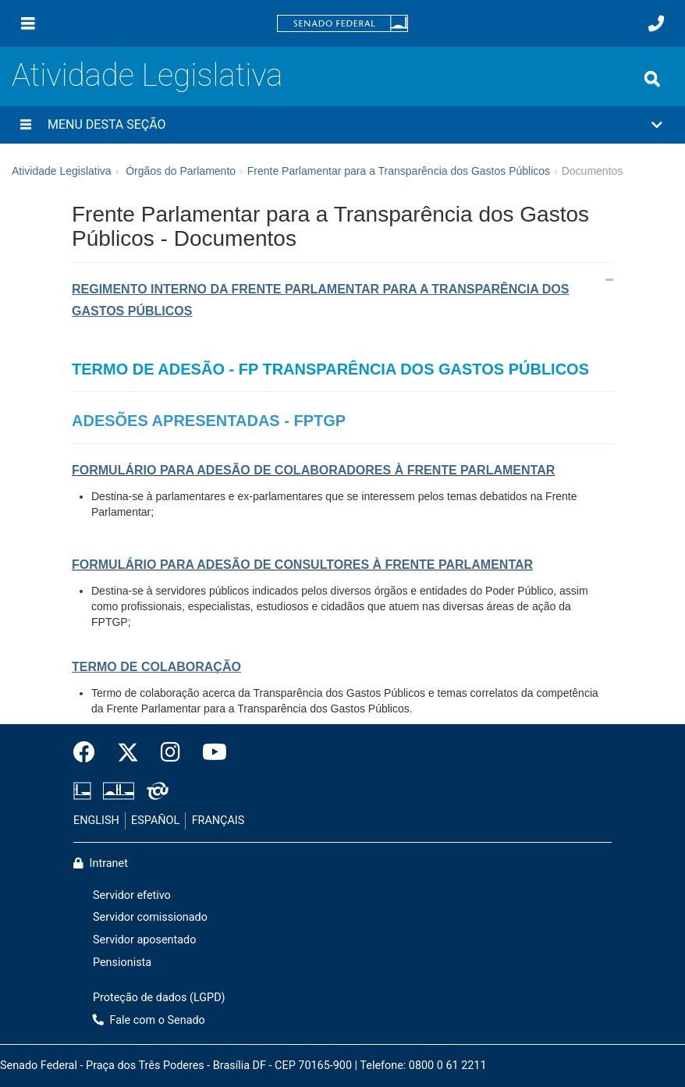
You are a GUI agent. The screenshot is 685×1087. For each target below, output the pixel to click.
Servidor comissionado (150, 917)
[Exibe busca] (652, 79)
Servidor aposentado (144, 940)
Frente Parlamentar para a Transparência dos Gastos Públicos (398, 171)
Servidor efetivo (132, 895)
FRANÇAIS (218, 820)
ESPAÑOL (155, 820)
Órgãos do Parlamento (181, 171)
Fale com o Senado (149, 1020)
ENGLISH (96, 820)
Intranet (100, 863)
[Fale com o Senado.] (656, 23)
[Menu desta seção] (25, 125)
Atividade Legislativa (147, 75)
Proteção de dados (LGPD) (159, 997)
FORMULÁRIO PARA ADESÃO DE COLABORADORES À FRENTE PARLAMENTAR (313, 470)
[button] (342, 125)
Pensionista (122, 962)
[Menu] (28, 23)
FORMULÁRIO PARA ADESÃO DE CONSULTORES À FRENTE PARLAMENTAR (302, 564)
